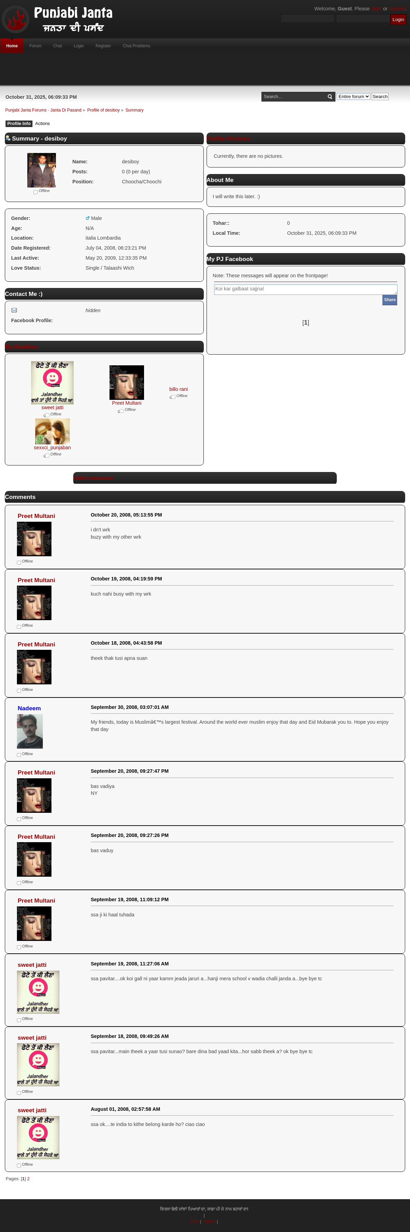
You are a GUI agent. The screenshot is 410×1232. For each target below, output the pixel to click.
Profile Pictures (228, 138)
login (376, 8)
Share (389, 299)
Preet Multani (127, 403)
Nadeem (29, 708)
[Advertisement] (205, 69)
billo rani (178, 389)
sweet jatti (52, 407)
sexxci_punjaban (52, 447)
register (397, 8)
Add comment (93, 477)
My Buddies (21, 346)
